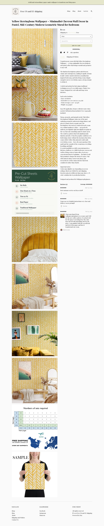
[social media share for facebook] (61, 52)
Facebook (42, 511)
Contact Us (15, 520)
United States (72, 32)
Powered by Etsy (77, 515)
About (79, 11)
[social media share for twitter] (64, 52)
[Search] (91, 11)
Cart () (85, 11)
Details (62, 57)
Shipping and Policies (18, 517)
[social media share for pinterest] (68, 52)
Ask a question (74, 52)
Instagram (43, 513)
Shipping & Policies (72, 57)
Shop (68, 11)
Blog (74, 11)
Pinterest (42, 515)
